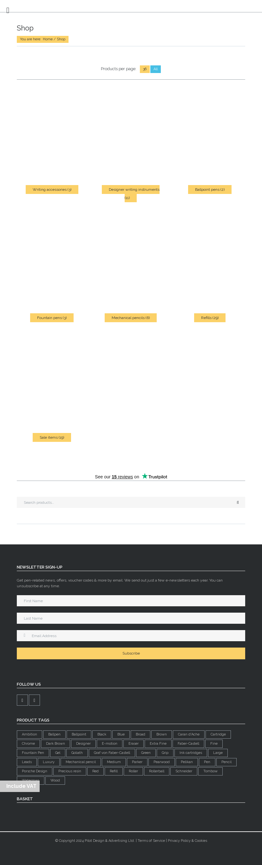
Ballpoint (79, 734)
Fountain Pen (33, 753)
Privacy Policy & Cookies (187, 841)
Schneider (183, 771)
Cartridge (218, 734)
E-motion (109, 744)
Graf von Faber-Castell (112, 753)
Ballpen (54, 734)
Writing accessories (52, 189)
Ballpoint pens (210, 189)
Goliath (77, 753)
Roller (133, 771)
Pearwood (162, 762)
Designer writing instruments (134, 193)
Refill (114, 771)
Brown (161, 734)
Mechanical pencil (81, 762)
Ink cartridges (191, 753)
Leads (27, 762)
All (156, 69)
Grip (165, 753)
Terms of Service (151, 841)
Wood (55, 780)
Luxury (49, 762)
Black (101, 734)
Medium (114, 762)
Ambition (29, 734)
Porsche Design (34, 771)
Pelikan (187, 762)
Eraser (133, 744)
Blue (121, 734)
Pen (207, 762)
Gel (57, 753)
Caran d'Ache (189, 734)
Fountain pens (52, 318)
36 (145, 69)
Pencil (226, 762)
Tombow (210, 771)
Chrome (28, 744)
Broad (140, 734)
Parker (137, 762)
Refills (210, 318)
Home (48, 39)
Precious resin (69, 771)
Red (95, 771)
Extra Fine (158, 744)
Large (218, 753)
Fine (214, 744)
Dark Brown (55, 744)
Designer (83, 744)
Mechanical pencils (131, 318)
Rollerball (156, 771)
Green (146, 753)
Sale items (52, 437)
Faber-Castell (188, 744)
